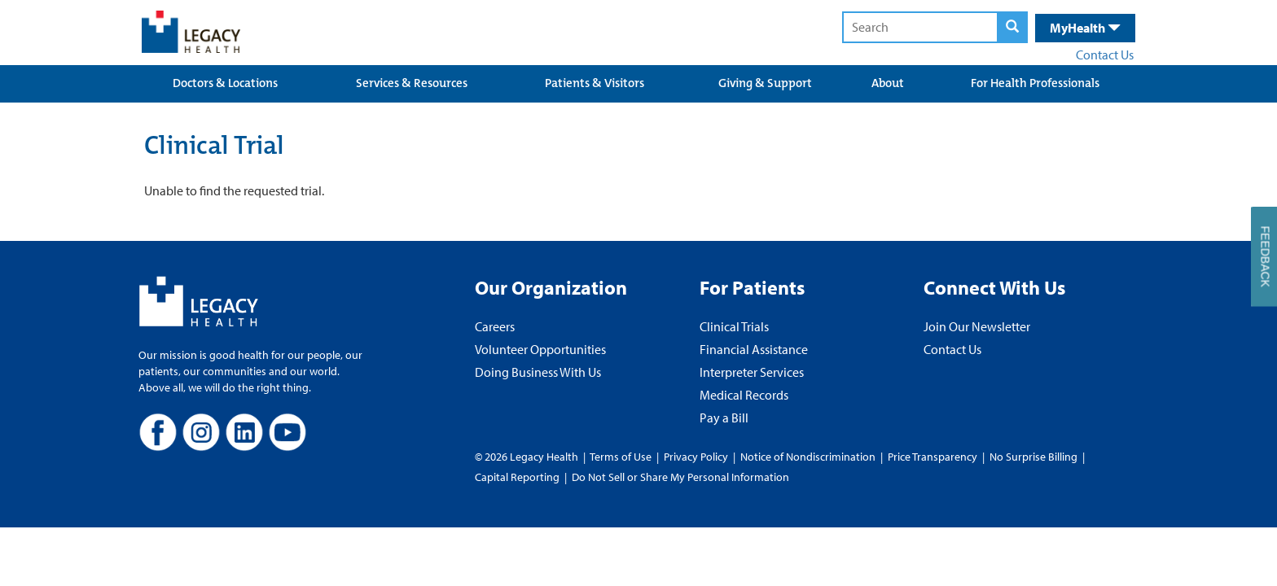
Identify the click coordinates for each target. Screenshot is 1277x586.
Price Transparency (932, 456)
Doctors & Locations (225, 83)
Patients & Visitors (594, 83)
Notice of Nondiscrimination (807, 456)
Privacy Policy (696, 456)
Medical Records (744, 395)
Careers (495, 326)
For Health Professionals (1035, 83)
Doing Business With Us (538, 372)
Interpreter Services (752, 372)
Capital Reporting (517, 477)
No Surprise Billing (1033, 456)
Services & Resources (411, 83)
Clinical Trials (734, 326)
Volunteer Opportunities (540, 349)
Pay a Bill (724, 417)
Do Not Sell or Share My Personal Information (680, 477)
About (887, 83)
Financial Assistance (754, 349)
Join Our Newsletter (977, 326)
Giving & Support (765, 83)
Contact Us (1105, 54)
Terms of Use (622, 456)
